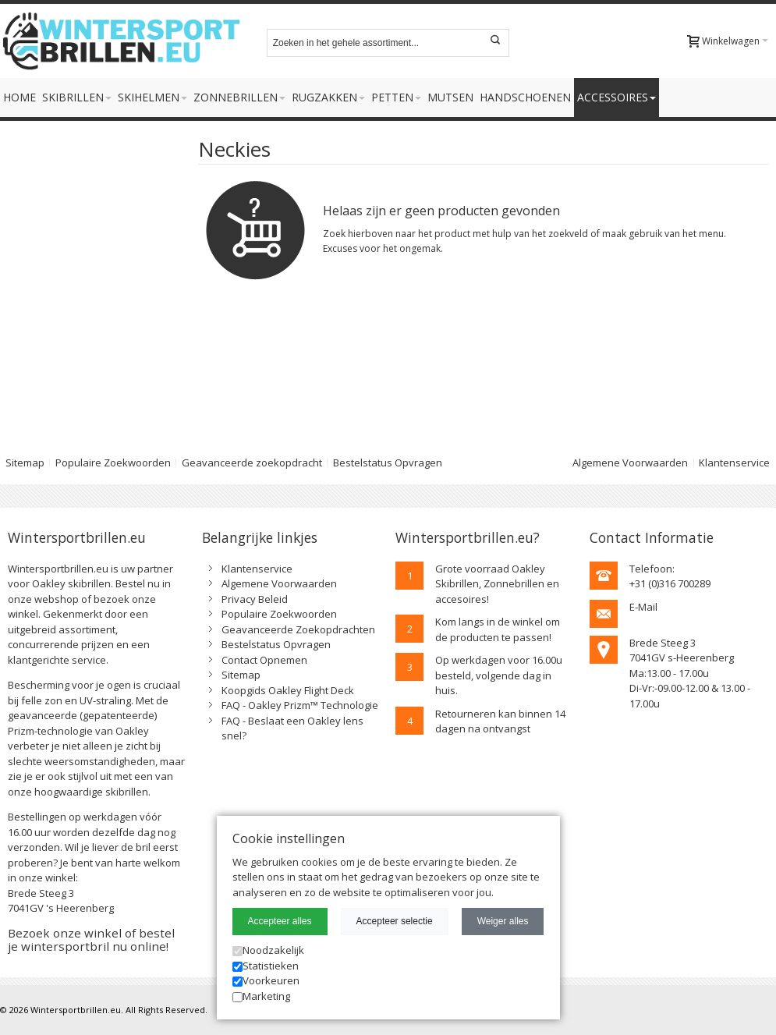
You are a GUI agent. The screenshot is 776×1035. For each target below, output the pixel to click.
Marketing (261, 996)
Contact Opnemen (264, 660)
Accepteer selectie (394, 921)
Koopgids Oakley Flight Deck (287, 690)
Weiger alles (503, 921)
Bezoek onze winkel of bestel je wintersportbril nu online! (91, 939)
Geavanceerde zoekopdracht (252, 462)
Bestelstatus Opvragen (387, 462)
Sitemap (240, 675)
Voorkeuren (265, 980)
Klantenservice (734, 462)
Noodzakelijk (268, 950)
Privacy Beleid (254, 599)
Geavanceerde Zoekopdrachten (298, 629)
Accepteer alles (280, 921)
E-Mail (643, 607)
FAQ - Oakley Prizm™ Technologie (299, 705)
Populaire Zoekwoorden (113, 462)
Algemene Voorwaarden (630, 462)
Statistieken (265, 966)
